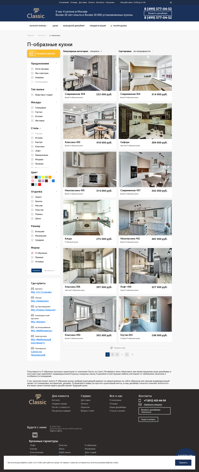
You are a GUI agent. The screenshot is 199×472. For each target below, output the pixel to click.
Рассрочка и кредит (61, 411)
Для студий (90, 452)
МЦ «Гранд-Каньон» (43, 309)
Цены (55, 26)
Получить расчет (42, 53)
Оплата (91, 2)
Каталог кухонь (38, 26)
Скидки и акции (98, 26)
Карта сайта (56, 431)
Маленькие (90, 449)
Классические (36, 452)
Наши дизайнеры (118, 407)
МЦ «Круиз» (38, 321)
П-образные (90, 445)
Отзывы (73, 2)
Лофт (33, 445)
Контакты (100, 2)
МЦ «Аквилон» (40, 301)
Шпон (61, 449)
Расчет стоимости (61, 407)
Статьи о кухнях (117, 411)
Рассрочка (110, 2)
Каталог (56, 400)
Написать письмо (153, 404)
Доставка (83, 2)
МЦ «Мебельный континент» (41, 341)
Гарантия (85, 407)
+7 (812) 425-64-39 (155, 400)
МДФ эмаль (65, 452)
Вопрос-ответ (87, 411)
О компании (64, 2)
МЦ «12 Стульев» (41, 292)
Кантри (33, 449)
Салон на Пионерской (38, 353)
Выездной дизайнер (74, 26)
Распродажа (118, 26)
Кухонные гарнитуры (43, 441)
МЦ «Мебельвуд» (41, 330)
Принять (183, 462)
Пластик (63, 445)
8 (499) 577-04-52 (158, 9)
